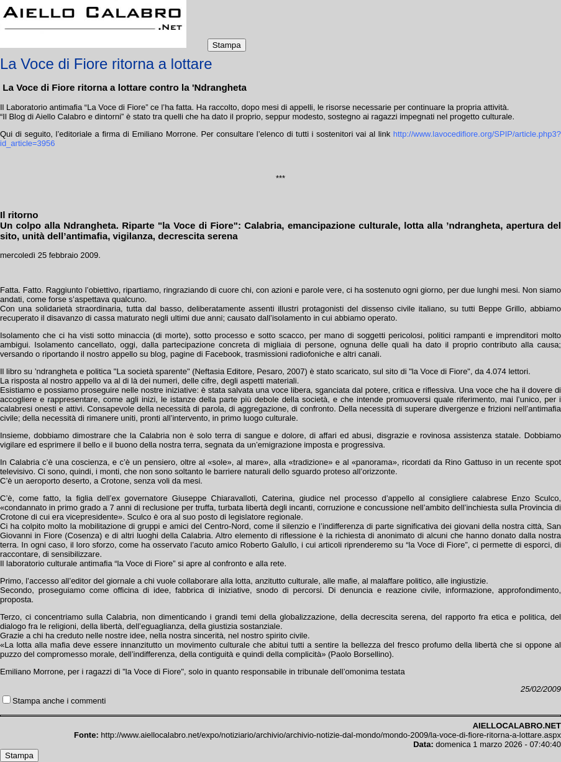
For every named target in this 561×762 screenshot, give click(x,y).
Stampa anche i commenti (59, 700)
